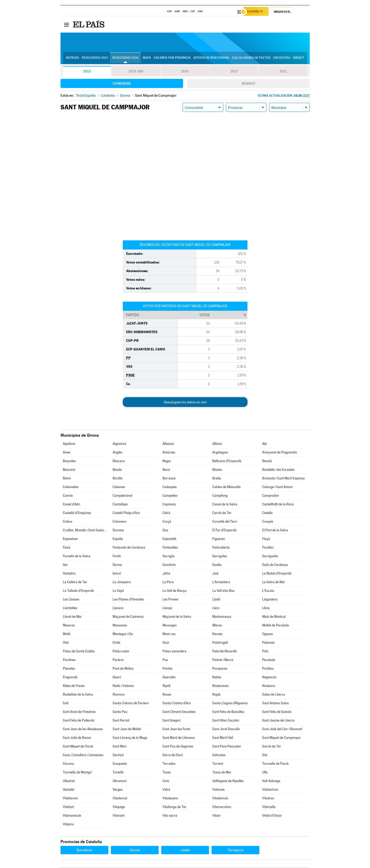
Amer (67, 453)
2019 (87, 72)
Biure (166, 470)
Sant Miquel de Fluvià (78, 747)
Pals (265, 652)
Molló (66, 635)
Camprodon (270, 496)
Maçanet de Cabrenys (128, 617)
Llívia (266, 609)
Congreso (122, 84)
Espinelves (70, 539)
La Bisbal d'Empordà (276, 574)
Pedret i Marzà (222, 661)
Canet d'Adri (71, 505)
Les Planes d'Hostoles (128, 600)
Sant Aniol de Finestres (79, 712)
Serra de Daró (172, 756)
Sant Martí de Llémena (178, 738)
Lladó (216, 600)
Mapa (147, 59)
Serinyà (118, 756)
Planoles (69, 669)
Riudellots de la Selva (78, 695)
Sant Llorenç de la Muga (130, 738)
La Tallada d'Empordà (78, 591)
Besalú (267, 462)
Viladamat (120, 799)
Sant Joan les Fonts (176, 730)
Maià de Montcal (274, 617)
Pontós (167, 669)
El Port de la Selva (275, 531)
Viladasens (170, 799)
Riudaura (268, 686)
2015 (234, 72)
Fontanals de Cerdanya (129, 548)
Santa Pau (120, 712)
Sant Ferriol (121, 721)
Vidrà (166, 790)
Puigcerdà (70, 678)
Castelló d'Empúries (77, 514)
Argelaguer (220, 453)
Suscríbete (258, 12)
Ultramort (119, 782)
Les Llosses (71, 600)
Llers (215, 609)
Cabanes (119, 488)
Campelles (169, 496)
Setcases (219, 756)
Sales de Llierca (273, 695)
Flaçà (266, 539)
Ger (65, 565)
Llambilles (70, 609)
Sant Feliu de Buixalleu (228, 712)
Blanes (217, 470)
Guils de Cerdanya (275, 565)
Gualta (216, 565)
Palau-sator (121, 652)
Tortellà (118, 773)
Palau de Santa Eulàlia (79, 652)
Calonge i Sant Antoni (277, 488)
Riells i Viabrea (123, 686)
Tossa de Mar (221, 773)
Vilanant (118, 816)
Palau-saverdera (174, 652)
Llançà (167, 609)
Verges (118, 790)
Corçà (166, 522)
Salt (65, 704)
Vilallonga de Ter (174, 808)
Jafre (166, 574)
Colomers (119, 522)
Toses (166, 773)
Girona (117, 565)
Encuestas (281, 59)
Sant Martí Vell (222, 738)
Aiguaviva (119, 444)
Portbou (268, 669)
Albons (217, 444)
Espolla (118, 539)
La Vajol (118, 591)
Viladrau (268, 799)
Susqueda (120, 764)
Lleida (185, 851)
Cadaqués (169, 488)
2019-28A (136, 72)
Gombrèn (169, 565)
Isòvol (117, 574)
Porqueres (219, 669)
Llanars (118, 609)
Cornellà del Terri (224, 522)
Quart (117, 678)
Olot (66, 643)
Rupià (216, 695)
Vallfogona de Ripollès (228, 782)
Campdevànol (122, 496)
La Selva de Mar (273, 583)
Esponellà (169, 539)
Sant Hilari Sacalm (225, 721)
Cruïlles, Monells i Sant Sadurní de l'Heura (85, 531)
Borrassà (168, 479)
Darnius (118, 531)
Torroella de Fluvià (275, 764)
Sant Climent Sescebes (179, 712)
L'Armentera (221, 583)
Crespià (267, 522)
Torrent (217, 764)
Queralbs (168, 678)
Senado (248, 84)
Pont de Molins (123, 669)
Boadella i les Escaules (278, 470)
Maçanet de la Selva (176, 617)
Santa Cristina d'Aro (176, 704)
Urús (165, 782)
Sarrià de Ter (271, 747)
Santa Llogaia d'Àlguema (230, 704)
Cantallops (120, 505)
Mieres (217, 626)
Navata (217, 635)
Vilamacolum (221, 808)
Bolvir (67, 479)
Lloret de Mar (72, 617)
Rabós (216, 678)
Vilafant (68, 808)
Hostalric (69, 574)
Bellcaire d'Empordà (226, 462)
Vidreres (218, 790)
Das (165, 531)
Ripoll (166, 686)
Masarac (69, 626)
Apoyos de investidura (211, 59)
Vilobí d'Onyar (272, 816)
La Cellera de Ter (75, 583)
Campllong (220, 496)
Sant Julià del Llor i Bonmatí (282, 730)
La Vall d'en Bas (223, 591)
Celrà (166, 514)
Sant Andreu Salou (275, 704)
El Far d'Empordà (224, 531)
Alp (264, 444)
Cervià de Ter (221, 514)
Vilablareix (70, 799)
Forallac (268, 548)
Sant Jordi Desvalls (226, 730)
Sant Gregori (171, 721)
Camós (68, 496)
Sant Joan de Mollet (127, 730)
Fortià (117, 557)
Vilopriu (68, 825)
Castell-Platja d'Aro (126, 514)
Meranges (169, 626)
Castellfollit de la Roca (278, 505)
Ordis (116, 643)
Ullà (265, 773)
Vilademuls (220, 799)
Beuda (117, 470)
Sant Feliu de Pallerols (78, 721)
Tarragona (235, 851)
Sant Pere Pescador (226, 747)
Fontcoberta (221, 548)
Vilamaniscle (72, 816)
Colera (67, 522)
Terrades (168, 764)
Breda (216, 479)
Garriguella (270, 557)
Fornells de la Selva (76, 557)
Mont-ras (168, 635)
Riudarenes (220, 686)
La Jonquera (122, 583)
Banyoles (69, 462)
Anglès (117, 453)
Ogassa (267, 635)
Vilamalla (268, 808)
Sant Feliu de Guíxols (276, 712)
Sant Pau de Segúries (177, 747)
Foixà (66, 548)
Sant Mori (119, 747)
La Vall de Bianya (174, 591)
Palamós (268, 643)
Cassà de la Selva (224, 505)
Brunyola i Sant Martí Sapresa (283, 479)
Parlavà (118, 661)
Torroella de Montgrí (77, 773)
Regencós (269, 678)
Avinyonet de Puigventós (279, 453)
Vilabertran (270, 790)
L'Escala (268, 591)
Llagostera (269, 600)
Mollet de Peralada (275, 626)
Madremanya (221, 617)
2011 (283, 72)
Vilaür (216, 816)
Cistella (267, 514)
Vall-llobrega (271, 782)
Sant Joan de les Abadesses (83, 730)
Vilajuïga (119, 808)
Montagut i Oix (123, 635)
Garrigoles (219, 557)
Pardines (69, 661)
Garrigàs (168, 557)
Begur (166, 462)
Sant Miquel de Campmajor (281, 738)
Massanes (120, 626)
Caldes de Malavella (226, 488)
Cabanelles (71, 488)
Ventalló (68, 790)
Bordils (118, 479)
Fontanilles (170, 548)
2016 (185, 72)
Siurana (68, 764)
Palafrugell (220, 643)
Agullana (69, 444)
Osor (165, 643)
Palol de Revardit (224, 652)
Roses (166, 695)
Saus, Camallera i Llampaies (83, 756)
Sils (264, 756)
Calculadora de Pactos (251, 59)
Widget (298, 59)
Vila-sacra (169, 816)
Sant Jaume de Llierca (278, 721)
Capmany (169, 505)
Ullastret (69, 782)
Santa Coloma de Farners (131, 704)
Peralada (268, 661)
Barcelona (84, 851)
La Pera (168, 583)
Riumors (119, 695)
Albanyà (168, 444)
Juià (215, 574)
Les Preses (170, 600)
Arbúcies (168, 453)
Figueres (218, 539)
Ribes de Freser (74, 686)
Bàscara (119, 462)
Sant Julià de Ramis (77, 738)
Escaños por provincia (172, 59)
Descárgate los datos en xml (185, 403)
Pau (165, 661)
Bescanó (69, 470)
